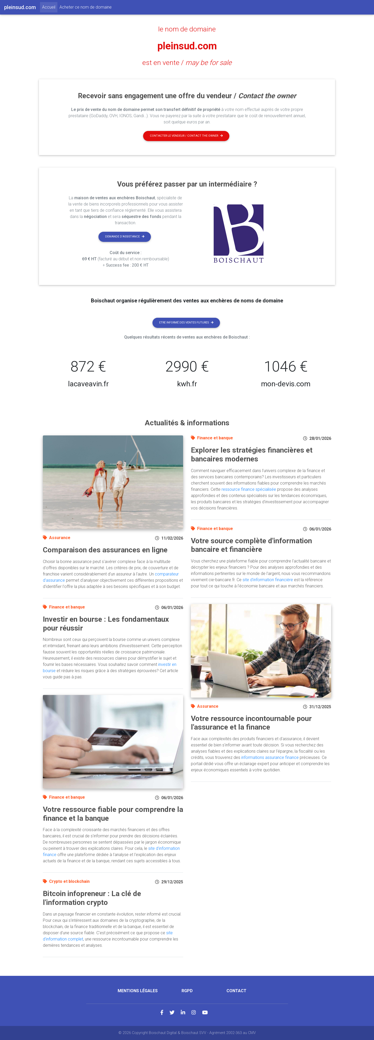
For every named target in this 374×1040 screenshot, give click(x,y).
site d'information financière (268, 579)
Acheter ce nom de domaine (85, 7)
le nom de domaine (187, 29)
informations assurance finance (270, 757)
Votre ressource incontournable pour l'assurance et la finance (251, 723)
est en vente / (187, 62)
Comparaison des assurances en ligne (105, 550)
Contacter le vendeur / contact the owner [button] (186, 135)
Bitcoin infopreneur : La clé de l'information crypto (92, 898)
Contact (236, 990)
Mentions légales (138, 990)
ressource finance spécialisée (249, 489)
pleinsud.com (187, 46)
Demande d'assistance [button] (124, 236)
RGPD (187, 990)
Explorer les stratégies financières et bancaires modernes (251, 454)
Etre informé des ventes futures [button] (186, 322)
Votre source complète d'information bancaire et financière (251, 545)
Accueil (49, 7)
